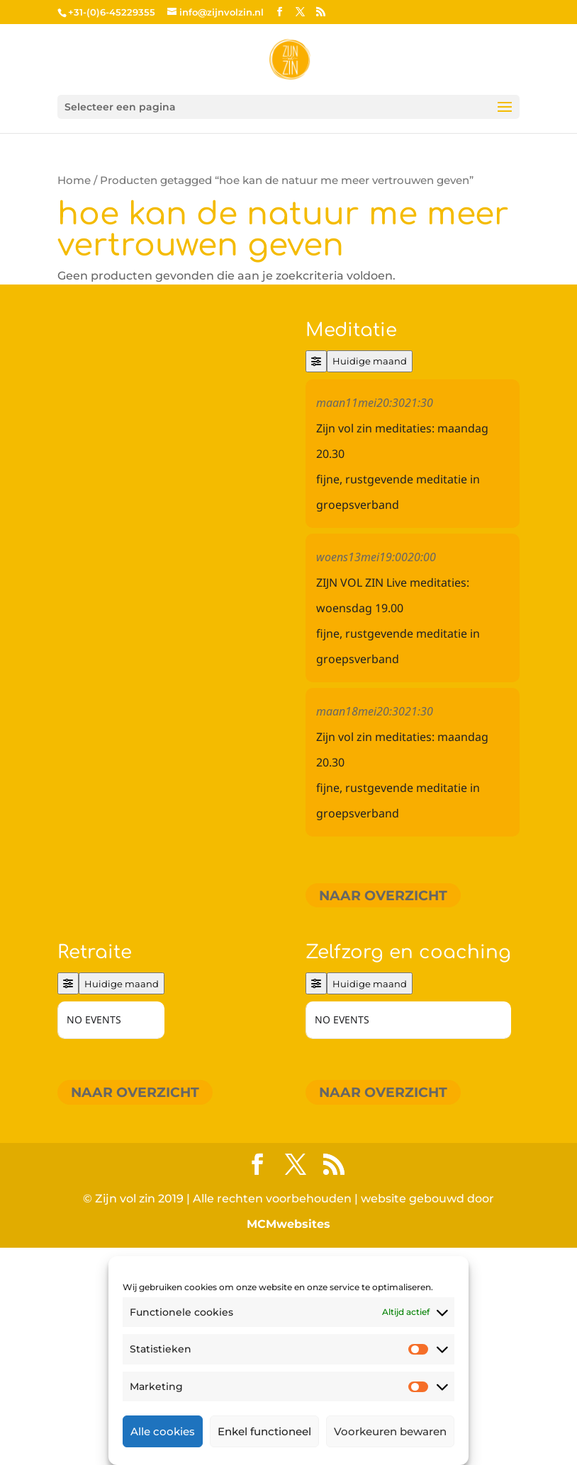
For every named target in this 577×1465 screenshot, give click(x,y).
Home (74, 180)
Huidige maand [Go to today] (369, 361)
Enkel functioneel (264, 1431)
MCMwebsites (288, 1224)
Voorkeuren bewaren (390, 1431)
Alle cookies (162, 1431)
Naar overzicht (383, 895)
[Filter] (316, 361)
